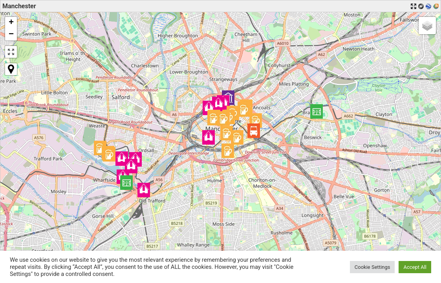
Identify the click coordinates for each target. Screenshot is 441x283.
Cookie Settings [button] (372, 267)
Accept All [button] (414, 267)
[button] (131, 166)
